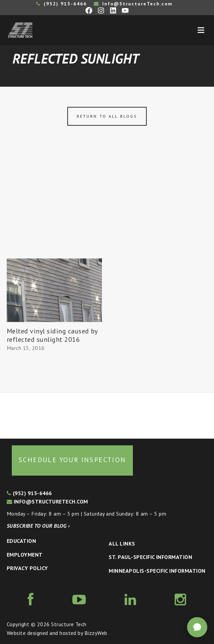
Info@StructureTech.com (133, 4)
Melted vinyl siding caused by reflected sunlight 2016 (52, 335)
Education (21, 540)
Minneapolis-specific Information (157, 570)
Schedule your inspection (72, 459)
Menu (200, 30)
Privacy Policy (27, 568)
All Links (122, 543)
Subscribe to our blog (38, 525)
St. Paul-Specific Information (150, 557)
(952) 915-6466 (61, 4)
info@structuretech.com (47, 501)
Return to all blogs (107, 116)
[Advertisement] (107, 208)
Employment (25, 554)
